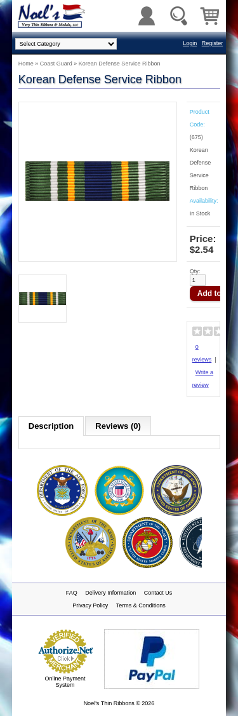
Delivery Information (110, 593)
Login (190, 43)
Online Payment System (64, 681)
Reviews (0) (118, 426)
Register (212, 43)
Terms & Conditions (141, 605)
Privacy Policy (90, 605)
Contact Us (158, 593)
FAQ (71, 593)
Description (51, 426)
